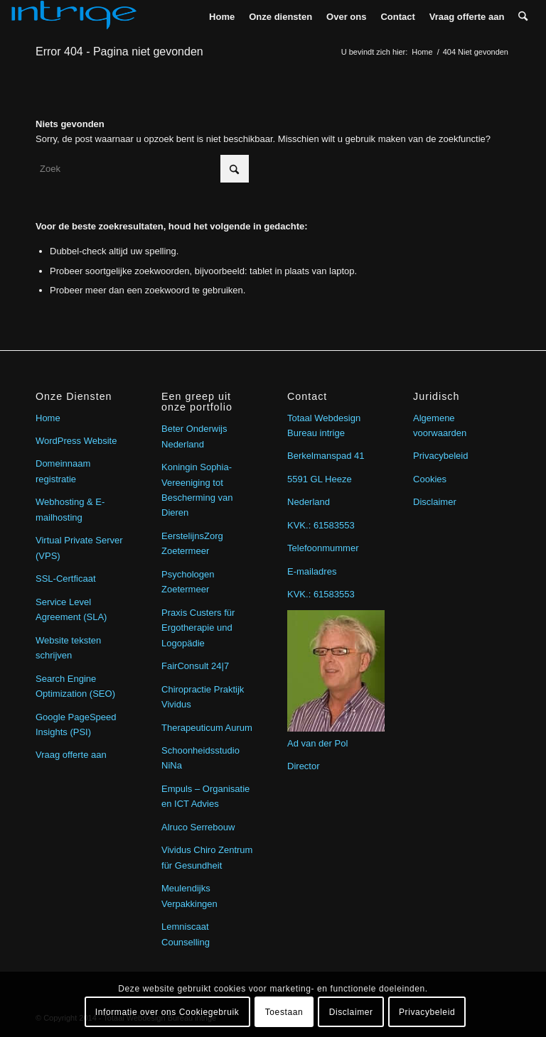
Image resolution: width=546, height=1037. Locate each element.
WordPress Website (76, 440)
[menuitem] (222, 17)
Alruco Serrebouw (198, 827)
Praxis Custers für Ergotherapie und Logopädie (198, 627)
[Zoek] (523, 17)
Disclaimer (434, 501)
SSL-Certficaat (66, 578)
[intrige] (74, 17)
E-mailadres (311, 571)
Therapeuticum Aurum (206, 727)
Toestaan (284, 1012)
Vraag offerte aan (71, 754)
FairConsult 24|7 (195, 666)
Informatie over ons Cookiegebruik (167, 1012)
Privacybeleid (440, 455)
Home (48, 418)
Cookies (429, 479)
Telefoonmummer (322, 548)
